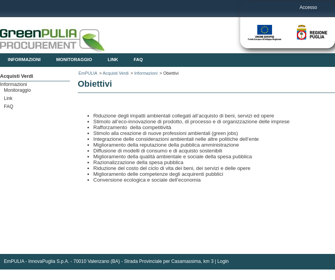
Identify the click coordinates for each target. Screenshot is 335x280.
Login (223, 261)
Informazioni (145, 73)
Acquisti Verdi (116, 73)
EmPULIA (88, 73)
